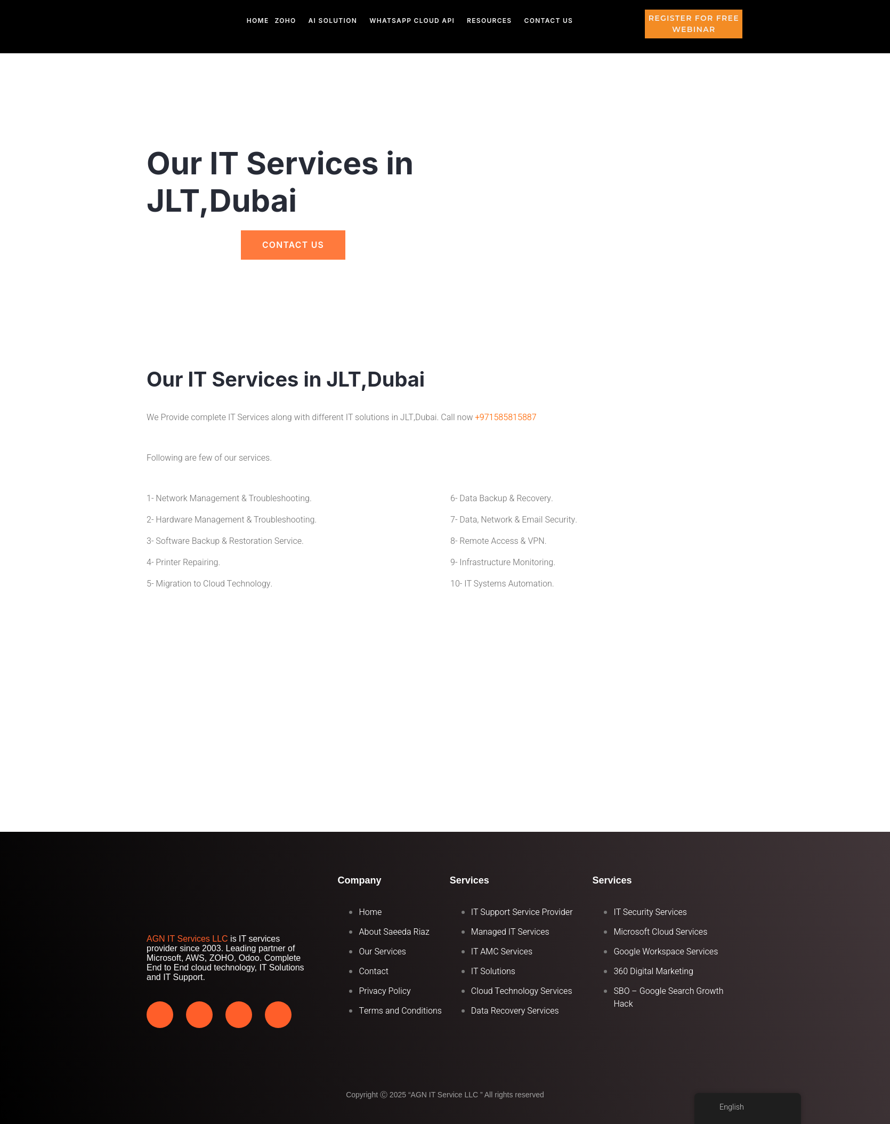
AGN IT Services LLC (187, 938)
